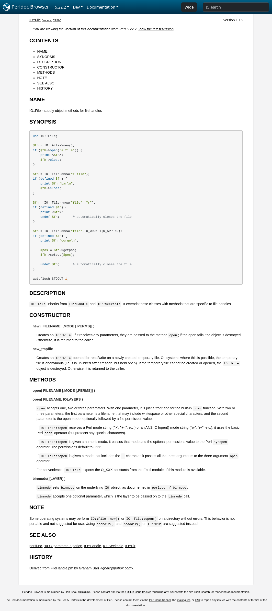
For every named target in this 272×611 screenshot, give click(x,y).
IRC (197, 600)
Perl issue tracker (160, 600)
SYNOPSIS (46, 57)
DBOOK (84, 591)
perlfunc (35, 546)
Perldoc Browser (26, 7)
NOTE (42, 78)
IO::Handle (92, 546)
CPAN (56, 20)
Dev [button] (76, 7)
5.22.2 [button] (60, 7)
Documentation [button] (101, 7)
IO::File (35, 20)
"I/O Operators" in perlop (63, 546)
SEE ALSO (45, 83)
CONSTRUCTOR (51, 67)
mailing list (183, 600)
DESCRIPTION (49, 62)
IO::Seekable (113, 546)
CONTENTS (43, 40)
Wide (189, 7)
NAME (42, 51)
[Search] (236, 7)
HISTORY (45, 88)
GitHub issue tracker (138, 591)
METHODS (46, 72)
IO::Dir (130, 546)
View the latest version (156, 29)
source (47, 20)
